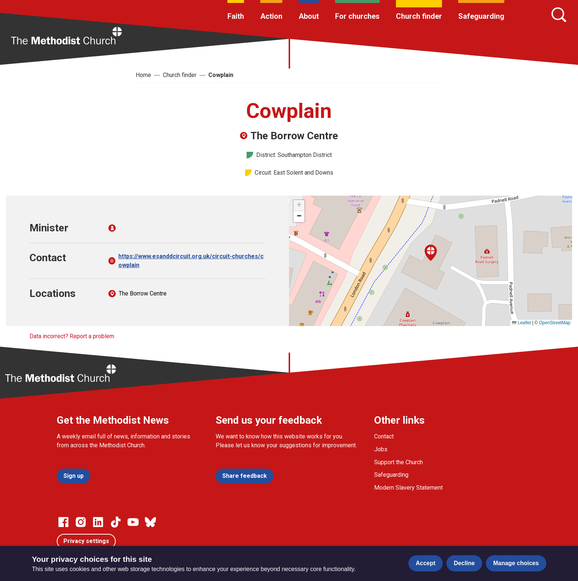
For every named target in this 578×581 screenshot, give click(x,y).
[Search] (558, 14)
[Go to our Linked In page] (98, 522)
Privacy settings (86, 541)
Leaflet (521, 322)
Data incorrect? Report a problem (71, 336)
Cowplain (220, 74)
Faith (235, 16)
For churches (357, 16)
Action (271, 16)
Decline (464, 563)
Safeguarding (481, 16)
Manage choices (516, 563)
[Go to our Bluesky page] (150, 522)
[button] (431, 253)
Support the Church (398, 462)
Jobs (380, 449)
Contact (384, 436)
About (309, 16)
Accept (425, 563)
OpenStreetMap (554, 322)
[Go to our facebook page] (63, 522)
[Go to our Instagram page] (80, 522)
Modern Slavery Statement (408, 487)
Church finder (419, 16)
